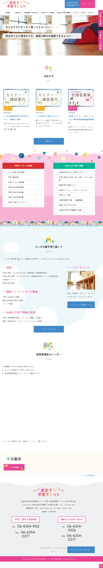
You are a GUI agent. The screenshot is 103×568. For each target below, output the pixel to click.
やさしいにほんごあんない (81, 556)
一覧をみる (48, 141)
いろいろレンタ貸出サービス (81, 310)
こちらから (32, 447)
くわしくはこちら (49, 335)
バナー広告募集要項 (87, 481)
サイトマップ (87, 4)
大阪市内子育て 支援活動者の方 (72, 3)
